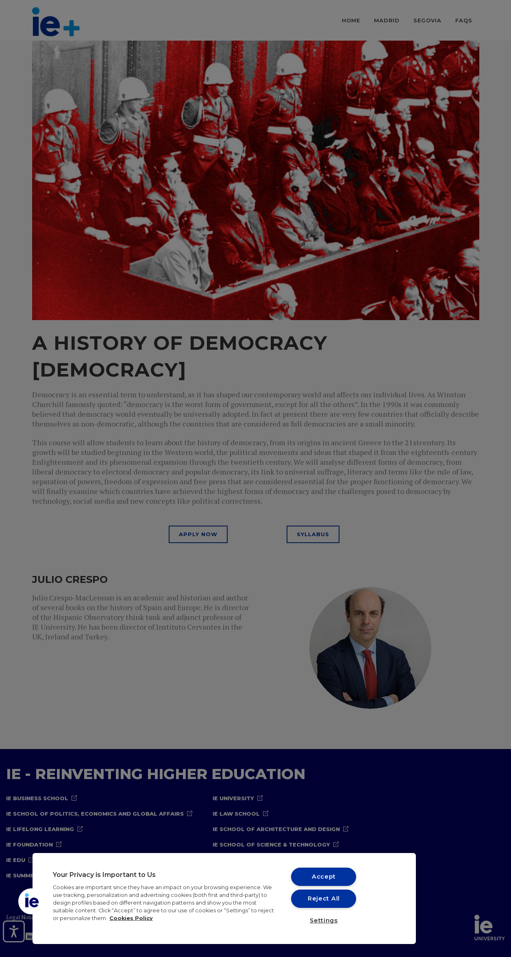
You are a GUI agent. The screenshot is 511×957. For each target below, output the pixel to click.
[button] (31, 901)
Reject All (324, 898)
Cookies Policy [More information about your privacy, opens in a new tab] (131, 918)
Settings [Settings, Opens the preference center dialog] (324, 920)
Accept (324, 876)
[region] (224, 898)
